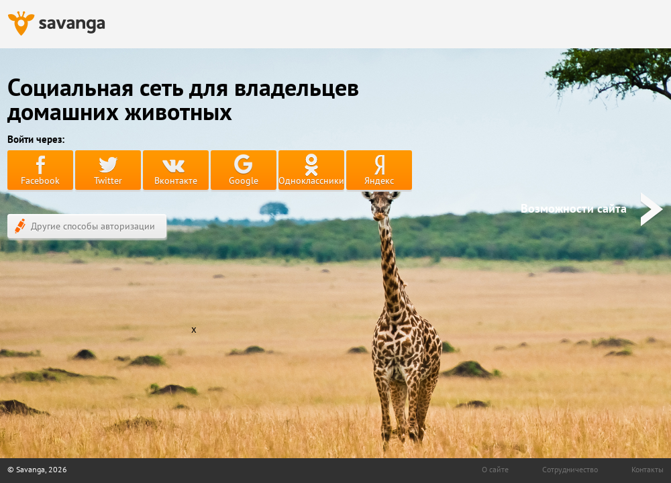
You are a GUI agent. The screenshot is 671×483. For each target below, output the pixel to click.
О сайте (495, 469)
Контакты (647, 469)
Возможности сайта (592, 208)
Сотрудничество (570, 469)
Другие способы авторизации (85, 226)
